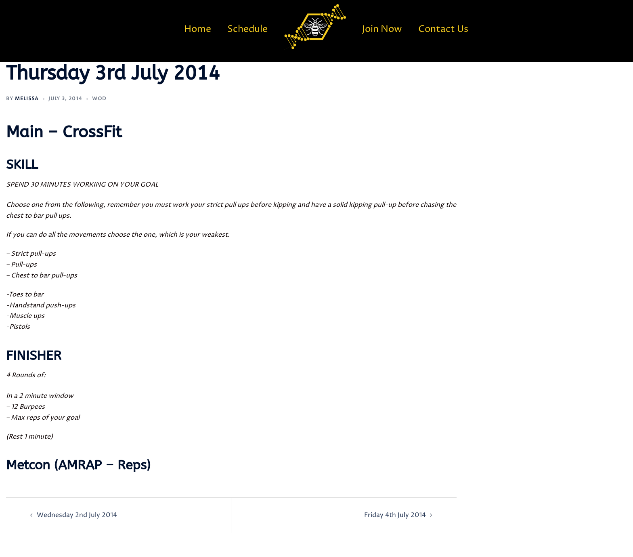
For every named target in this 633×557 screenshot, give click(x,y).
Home (197, 29)
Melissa (27, 98)
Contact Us (443, 29)
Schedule (247, 29)
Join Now (382, 29)
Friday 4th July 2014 (395, 515)
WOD (99, 98)
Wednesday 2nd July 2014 (77, 515)
